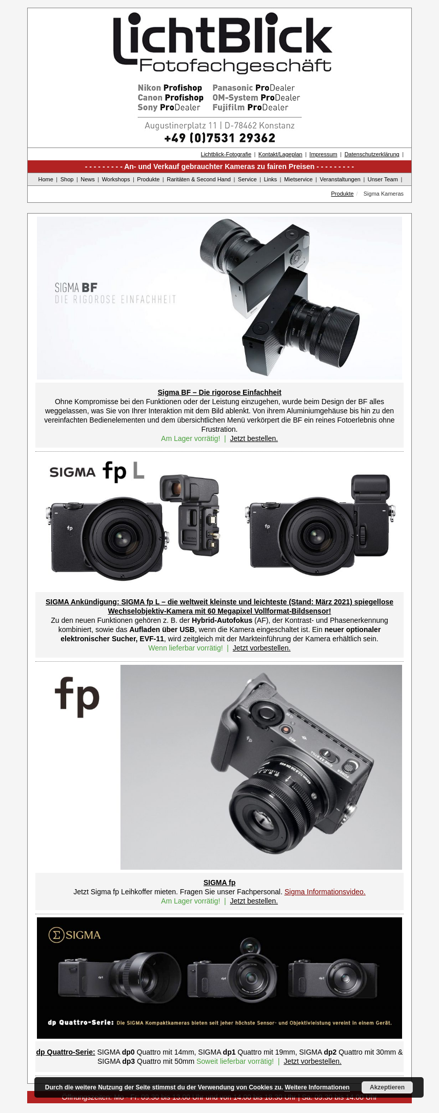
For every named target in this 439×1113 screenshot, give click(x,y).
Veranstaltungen (340, 179)
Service (247, 179)
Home (45, 179)
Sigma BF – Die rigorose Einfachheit (219, 392)
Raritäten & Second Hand (199, 179)
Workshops (116, 179)
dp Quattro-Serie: (65, 1052)
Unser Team (383, 179)
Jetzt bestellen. (253, 438)
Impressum (323, 154)
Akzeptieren (387, 1087)
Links (270, 179)
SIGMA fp (219, 882)
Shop (67, 179)
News (88, 179)
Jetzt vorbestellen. (262, 648)
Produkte (148, 179)
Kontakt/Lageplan (280, 154)
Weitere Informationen (317, 1087)
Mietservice (298, 179)
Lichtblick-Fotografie (226, 154)
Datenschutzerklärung (372, 154)
